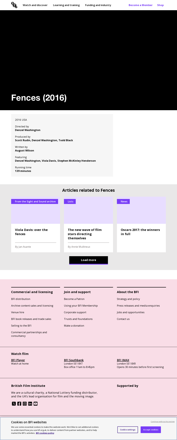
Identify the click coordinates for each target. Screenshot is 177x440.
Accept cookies (150, 429)
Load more (88, 260)
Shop (160, 5)
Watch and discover (35, 5)
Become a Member (141, 5)
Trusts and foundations (78, 319)
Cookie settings (127, 429)
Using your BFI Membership (81, 305)
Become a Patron (74, 299)
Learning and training (66, 5)
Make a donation (74, 325)
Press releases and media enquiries (138, 305)
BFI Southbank (74, 360)
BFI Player (18, 360)
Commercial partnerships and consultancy (29, 334)
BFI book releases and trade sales (31, 319)
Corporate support (75, 312)
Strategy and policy (128, 299)
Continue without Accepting (163, 421)
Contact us (123, 319)
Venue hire (17, 312)
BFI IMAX (123, 360)
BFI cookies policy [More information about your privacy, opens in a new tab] (45, 433)
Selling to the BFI (21, 325)
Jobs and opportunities (130, 312)
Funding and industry (98, 5)
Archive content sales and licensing (32, 305)
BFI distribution (20, 299)
